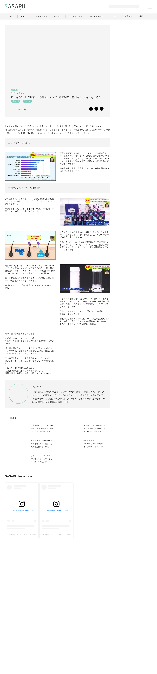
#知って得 (15, 102)
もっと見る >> (143, 161)
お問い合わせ (141, 658)
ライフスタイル (113, 652)
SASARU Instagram (18, 494)
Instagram (143, 267)
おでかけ (98, 652)
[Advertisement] (133, 40)
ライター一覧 (141, 652)
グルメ (72, 652)
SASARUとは (98, 658)
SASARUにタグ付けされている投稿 (22, 552)
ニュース (127, 652)
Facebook (134, 267)
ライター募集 (126, 658)
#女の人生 (27, 102)
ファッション (84, 652)
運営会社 (112, 658)
